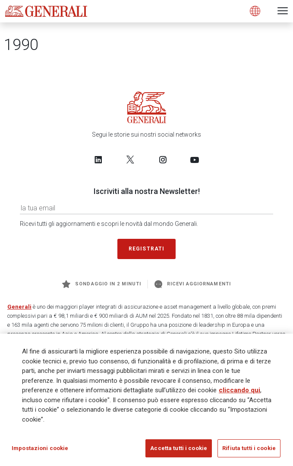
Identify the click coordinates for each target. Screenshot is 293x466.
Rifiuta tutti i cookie (249, 448)
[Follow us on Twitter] (130, 159)
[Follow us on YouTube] (194, 159)
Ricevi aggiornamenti (192, 284)
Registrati (147, 249)
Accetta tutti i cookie (178, 448)
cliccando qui (239, 390)
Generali (19, 306)
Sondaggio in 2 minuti (101, 284)
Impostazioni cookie (40, 448)
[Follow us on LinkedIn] (98, 159)
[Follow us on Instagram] (162, 159)
